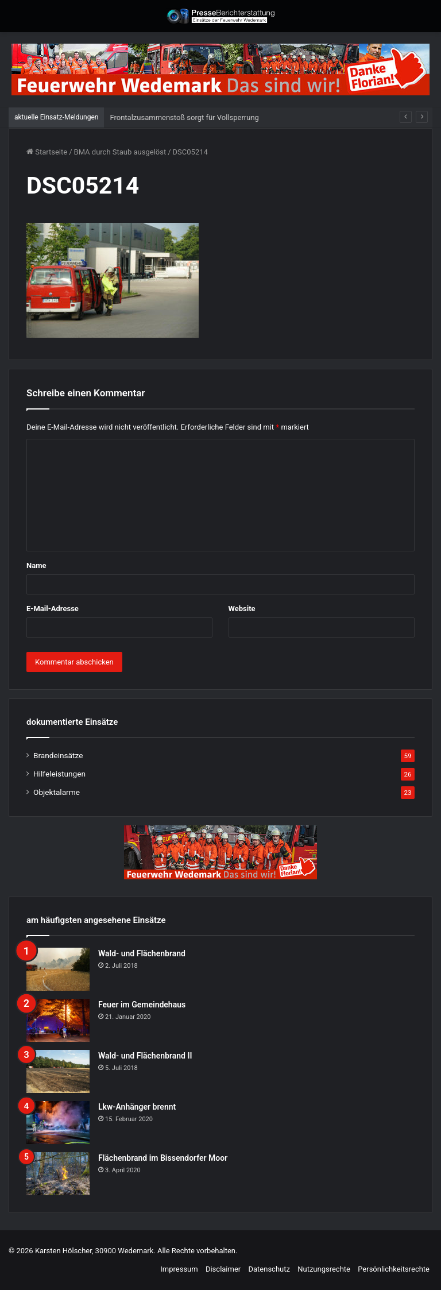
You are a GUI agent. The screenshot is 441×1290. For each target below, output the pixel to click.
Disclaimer (223, 1269)
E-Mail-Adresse (52, 608)
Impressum (179, 1269)
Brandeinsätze (58, 755)
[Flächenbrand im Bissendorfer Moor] (58, 1173)
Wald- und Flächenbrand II (145, 1055)
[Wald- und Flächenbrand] (58, 969)
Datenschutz (268, 1269)
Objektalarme (56, 792)
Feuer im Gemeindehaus (141, 1004)
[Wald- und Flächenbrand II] (58, 1071)
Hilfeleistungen (59, 773)
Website (242, 608)
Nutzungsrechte (323, 1269)
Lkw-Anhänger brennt (137, 1106)
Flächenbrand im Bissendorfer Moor (162, 1157)
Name (36, 565)
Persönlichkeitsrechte (394, 1269)
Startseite (46, 152)
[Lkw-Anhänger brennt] (58, 1122)
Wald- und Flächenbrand (141, 953)
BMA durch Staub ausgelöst (120, 152)
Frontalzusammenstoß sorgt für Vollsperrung (184, 117)
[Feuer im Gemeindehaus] (58, 1020)
